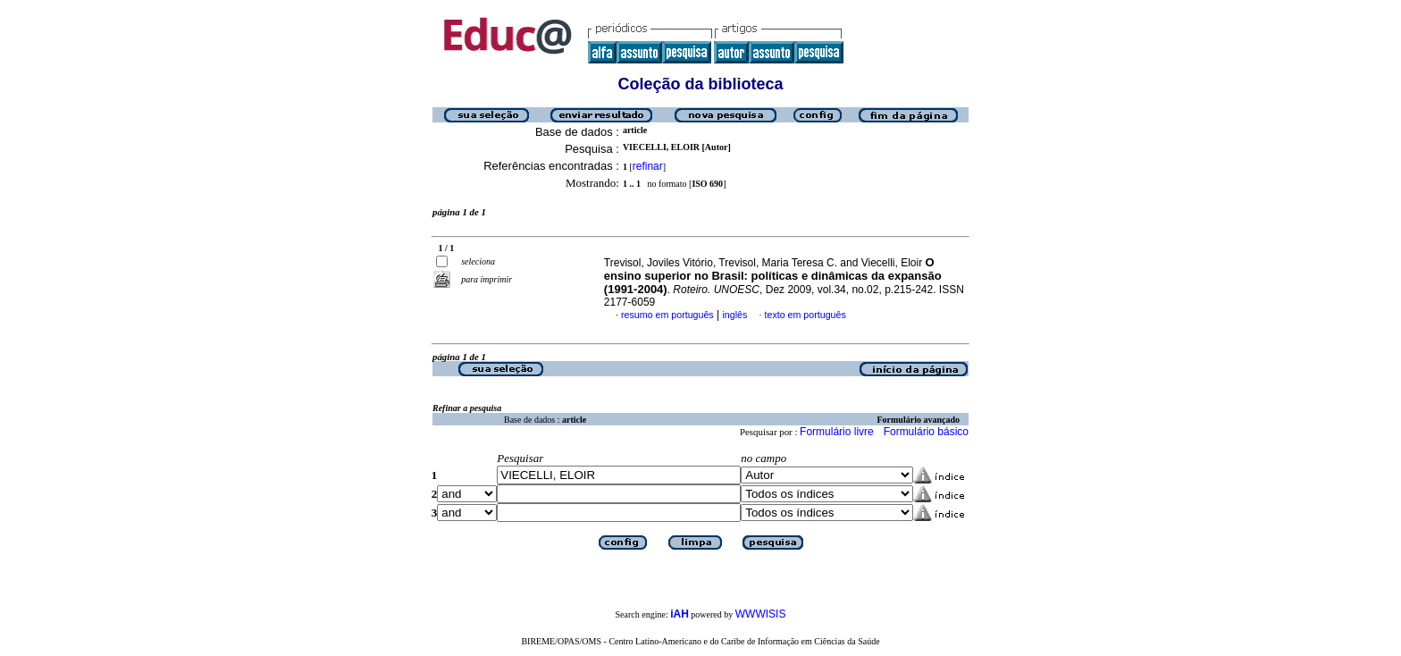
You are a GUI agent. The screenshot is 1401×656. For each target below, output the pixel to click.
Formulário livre (837, 431)
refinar (648, 166)
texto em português (805, 314)
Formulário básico (926, 431)
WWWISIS (760, 614)
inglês (734, 314)
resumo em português (667, 314)
